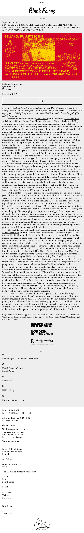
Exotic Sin (63, 195)
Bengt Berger (33, 230)
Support (5, 479)
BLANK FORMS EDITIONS (17, 413)
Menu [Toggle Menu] (42, 2)
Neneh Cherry (69, 222)
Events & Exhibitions (12, 449)
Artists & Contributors (12, 464)
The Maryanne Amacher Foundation (19, 471)
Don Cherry (40, 298)
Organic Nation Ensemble (56, 293)
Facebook (6, 492)
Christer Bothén (61, 121)
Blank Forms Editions (12, 451)
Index (4, 466)
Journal (5, 454)
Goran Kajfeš (12, 121)
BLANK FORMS (10, 410)
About (5, 476)
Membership (8, 482)
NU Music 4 (42, 118)
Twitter (5, 495)
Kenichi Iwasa (19, 200)
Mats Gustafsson (71, 118)
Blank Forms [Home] (42, 10)
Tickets (42, 101)
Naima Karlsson (42, 198)
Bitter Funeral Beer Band (62, 230)
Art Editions (7, 459)
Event (42, 18)
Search (5, 486)
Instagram (6, 498)
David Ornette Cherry (29, 293)
